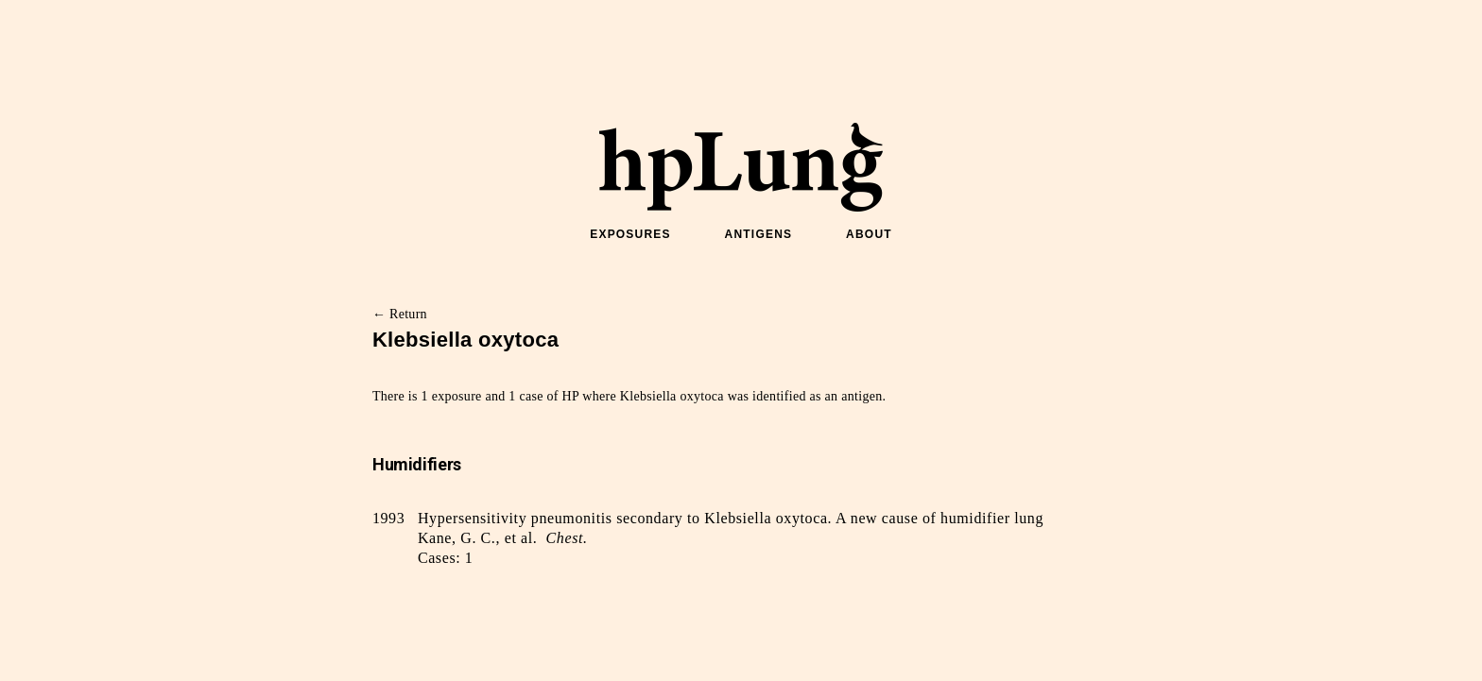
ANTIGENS (759, 234)
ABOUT (869, 234)
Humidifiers (416, 464)
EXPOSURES (630, 234)
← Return (399, 314)
